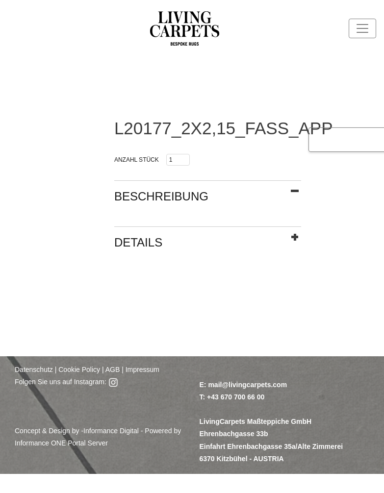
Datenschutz (34, 369)
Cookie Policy (79, 369)
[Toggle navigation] (362, 28)
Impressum (142, 369)
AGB (112, 369)
